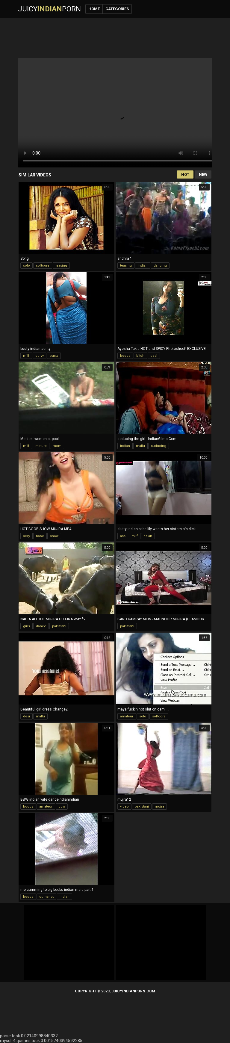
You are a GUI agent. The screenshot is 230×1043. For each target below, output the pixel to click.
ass (122, 536)
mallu (140, 446)
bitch (140, 356)
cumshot (46, 897)
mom (57, 446)
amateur (126, 716)
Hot (185, 174)
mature (41, 446)
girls (26, 626)
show (54, 536)
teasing (61, 265)
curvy (39, 356)
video (124, 806)
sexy (26, 536)
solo (26, 265)
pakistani (59, 626)
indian (143, 265)
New (203, 174)
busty (54, 356)
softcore (42, 265)
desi (153, 356)
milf (26, 356)
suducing (158, 446)
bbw (61, 806)
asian (148, 536)
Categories (117, 9)
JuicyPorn (49, 9)
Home (94, 9)
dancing (160, 265)
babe (40, 536)
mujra (159, 806)
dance (41, 626)
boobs (125, 356)
